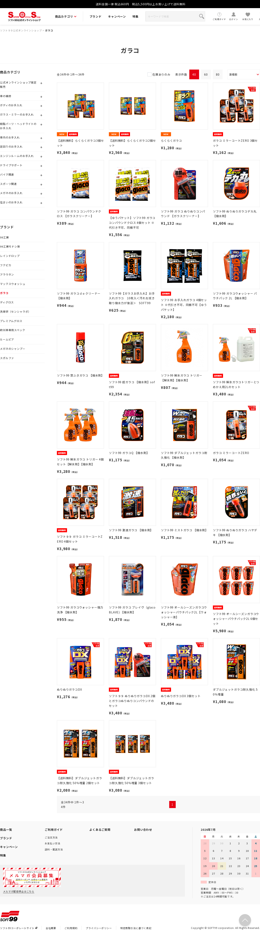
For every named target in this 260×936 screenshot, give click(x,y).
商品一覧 (6, 830)
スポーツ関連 (8, 184)
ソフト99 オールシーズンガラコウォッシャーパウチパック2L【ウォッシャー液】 (184, 612)
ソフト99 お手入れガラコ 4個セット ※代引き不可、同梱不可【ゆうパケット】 (184, 305)
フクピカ (5, 265)
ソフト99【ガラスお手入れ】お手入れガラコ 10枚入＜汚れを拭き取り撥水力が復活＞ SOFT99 (132, 298)
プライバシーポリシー (99, 928)
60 (206, 74)
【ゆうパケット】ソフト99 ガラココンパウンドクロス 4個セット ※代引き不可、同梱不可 (132, 223)
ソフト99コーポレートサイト (18, 928)
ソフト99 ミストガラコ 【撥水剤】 (184, 530)
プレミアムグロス (11, 321)
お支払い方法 (52, 843)
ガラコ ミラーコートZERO (231, 453)
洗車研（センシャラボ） (15, 311)
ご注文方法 (51, 837)
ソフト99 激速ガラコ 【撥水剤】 (131, 530)
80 (218, 74)
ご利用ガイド (219, 16)
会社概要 (51, 928)
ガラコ (49, 30)
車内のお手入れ (10, 137)
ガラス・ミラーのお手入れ (17, 114)
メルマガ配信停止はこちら (18, 891)
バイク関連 (7, 174)
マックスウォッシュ (12, 284)
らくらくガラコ (171, 140)
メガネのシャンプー (12, 349)
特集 (135, 16)
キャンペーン (117, 16)
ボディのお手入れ (11, 105)
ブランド (96, 16)
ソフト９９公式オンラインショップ (21, 30)
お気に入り (248, 16)
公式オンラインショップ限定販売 (18, 85)
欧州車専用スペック (12, 330)
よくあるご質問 (99, 830)
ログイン (233, 16)
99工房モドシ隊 (10, 246)
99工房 (4, 237)
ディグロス (7, 302)
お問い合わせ (143, 830)
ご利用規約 (70, 928)
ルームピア (7, 339)
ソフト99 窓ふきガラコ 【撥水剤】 (80, 375)
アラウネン (7, 274)
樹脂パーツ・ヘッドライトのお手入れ (18, 126)
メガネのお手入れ (11, 193)
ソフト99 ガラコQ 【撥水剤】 (129, 453)
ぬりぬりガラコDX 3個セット (181, 696)
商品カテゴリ (65, 16)
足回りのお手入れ (11, 146)
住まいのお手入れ (11, 202)
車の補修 (5, 96)
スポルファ (7, 358)
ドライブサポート (11, 165)
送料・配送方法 (54, 849)
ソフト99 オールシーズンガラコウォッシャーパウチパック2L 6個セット (236, 619)
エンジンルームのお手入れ (17, 156)
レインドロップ (10, 256)
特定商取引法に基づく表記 (136, 928)
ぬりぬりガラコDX (69, 689)
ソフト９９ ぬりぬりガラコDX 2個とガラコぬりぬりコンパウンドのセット (132, 701)
